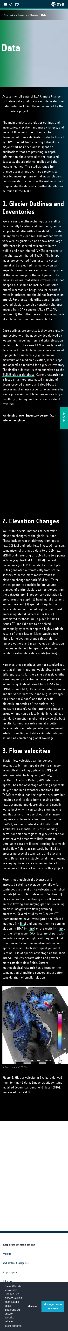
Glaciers (34, 15)
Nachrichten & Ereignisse (15, 1262)
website (48, 137)
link (25, 565)
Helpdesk (7, 1281)
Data (43, 15)
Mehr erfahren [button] (13, 1325)
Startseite (9, 15)
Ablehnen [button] (32, 1306)
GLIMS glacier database (18, 375)
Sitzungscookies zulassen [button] (53, 1306)
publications (10, 152)
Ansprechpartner (11, 1272)
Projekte (22, 15)
